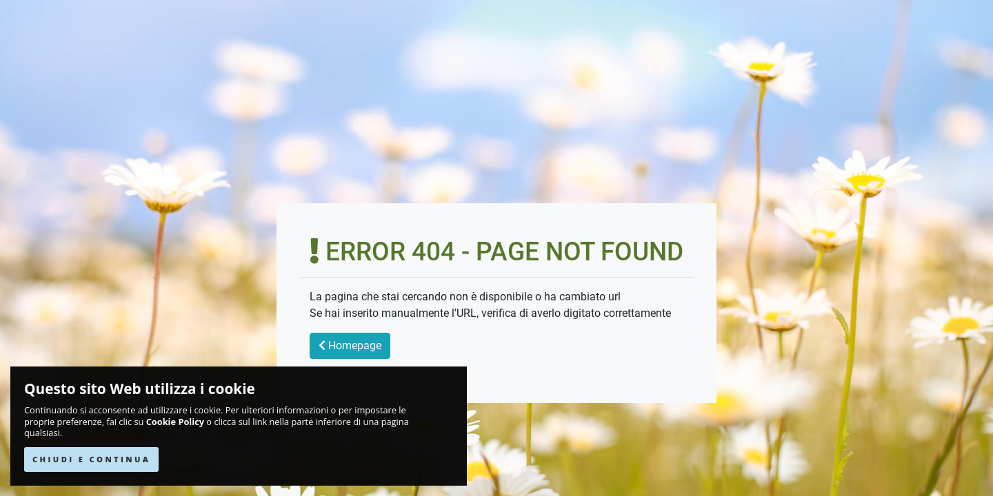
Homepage (350, 345)
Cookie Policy (175, 422)
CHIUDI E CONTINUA (91, 459)
